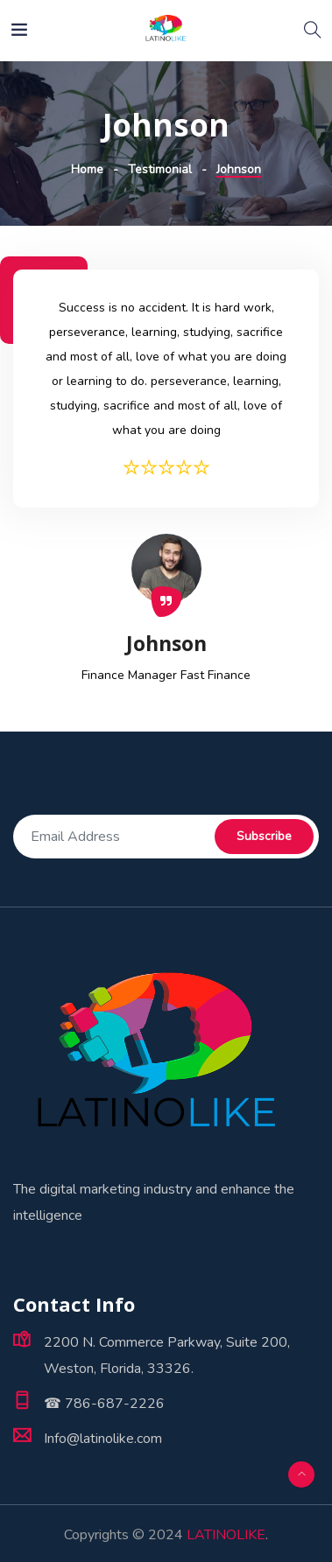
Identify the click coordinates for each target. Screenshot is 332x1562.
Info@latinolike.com (103, 1438)
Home (87, 169)
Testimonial (160, 169)
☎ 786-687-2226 (104, 1403)
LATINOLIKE (226, 1534)
